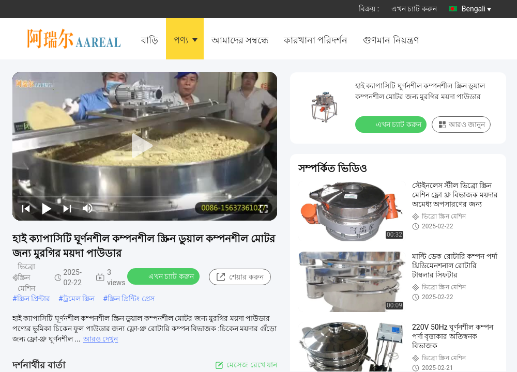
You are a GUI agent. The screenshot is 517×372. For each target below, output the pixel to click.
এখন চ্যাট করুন (414, 9)
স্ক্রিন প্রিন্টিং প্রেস (131, 299)
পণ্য (181, 40)
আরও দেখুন (100, 339)
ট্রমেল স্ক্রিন (79, 299)
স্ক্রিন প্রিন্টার (33, 299)
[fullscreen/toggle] (263, 208)
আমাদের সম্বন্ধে (239, 40)
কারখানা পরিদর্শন (315, 40)
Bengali (476, 9)
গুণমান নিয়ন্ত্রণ (391, 40)
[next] (67, 208)
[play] (145, 146)
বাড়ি (149, 40)
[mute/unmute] (88, 208)
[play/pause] (46, 208)
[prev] (26, 208)
